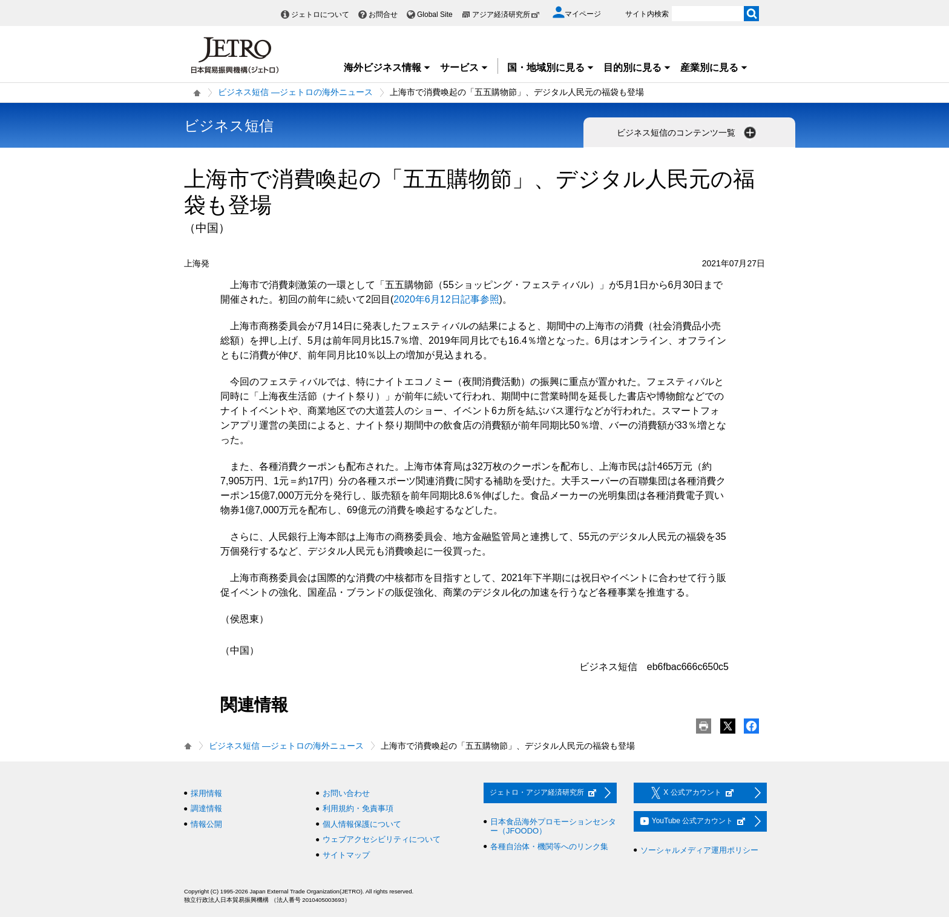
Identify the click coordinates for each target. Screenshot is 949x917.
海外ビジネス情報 (387, 67)
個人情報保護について (362, 824)
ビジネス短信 (229, 125)
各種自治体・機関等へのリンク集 (549, 846)
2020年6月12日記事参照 (446, 299)
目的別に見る (637, 67)
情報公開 (206, 824)
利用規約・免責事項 (358, 808)
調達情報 (206, 808)
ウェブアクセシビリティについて (382, 839)
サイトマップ (346, 854)
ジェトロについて (320, 14)
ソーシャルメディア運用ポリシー (699, 850)
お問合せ (383, 14)
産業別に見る (714, 67)
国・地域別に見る (550, 67)
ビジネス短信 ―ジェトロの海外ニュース (295, 92)
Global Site (435, 14)
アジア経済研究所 (506, 14)
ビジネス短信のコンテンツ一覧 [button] (687, 132)
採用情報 (206, 793)
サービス (464, 67)
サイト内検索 (647, 14)
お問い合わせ (346, 793)
